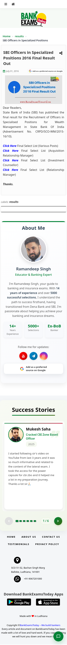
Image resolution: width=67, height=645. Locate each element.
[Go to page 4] (27, 521)
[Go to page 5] (31, 521)
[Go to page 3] (24, 521)
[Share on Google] (45, 71)
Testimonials (18, 544)
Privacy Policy (47, 544)
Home (7, 36)
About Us (28, 537)
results (19, 36)
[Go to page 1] (17, 521)
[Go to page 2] (20, 521)
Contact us (51, 537)
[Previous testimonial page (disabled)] (9, 522)
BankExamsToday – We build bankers (40, 625)
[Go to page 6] (35, 521)
